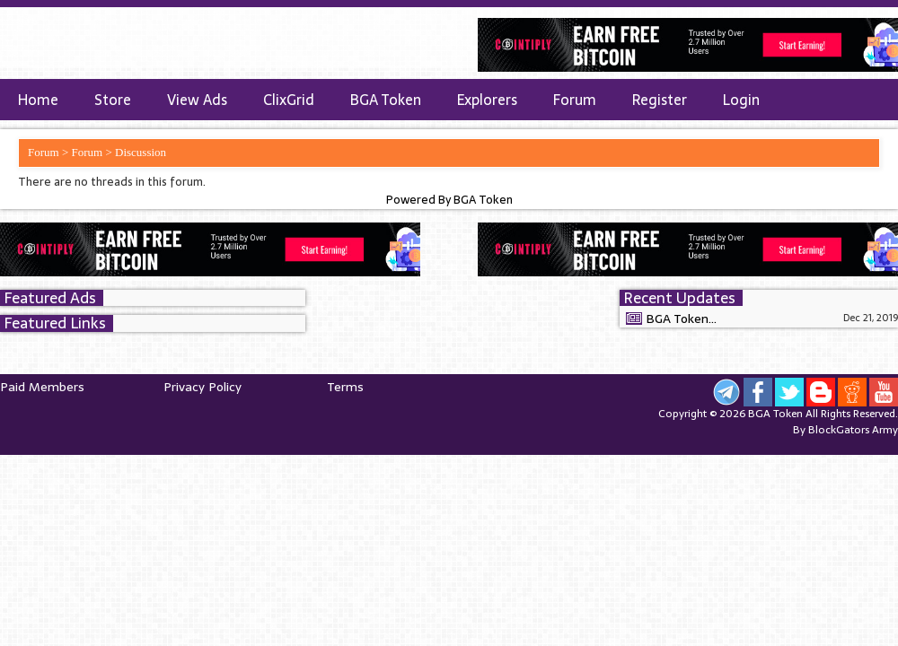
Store (112, 99)
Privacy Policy (202, 387)
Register (659, 99)
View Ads (197, 99)
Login (741, 99)
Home (38, 99)
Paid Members (42, 387)
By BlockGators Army (845, 430)
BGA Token (385, 99)
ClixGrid (288, 99)
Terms (345, 387)
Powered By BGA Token (449, 200)
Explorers (487, 99)
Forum (574, 99)
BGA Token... (681, 318)
